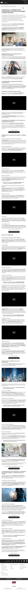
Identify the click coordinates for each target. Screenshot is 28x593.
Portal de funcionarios (23, 566)
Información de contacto (4, 575)
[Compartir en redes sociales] (23, 8)
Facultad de (8, 2)
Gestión (12, 567)
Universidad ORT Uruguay (14, 583)
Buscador (25, 3)
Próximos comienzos (4, 566)
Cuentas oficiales (7, 561)
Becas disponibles (3, 567)
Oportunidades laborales (23, 567)
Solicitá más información (4, 570)
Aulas (11, 566)
